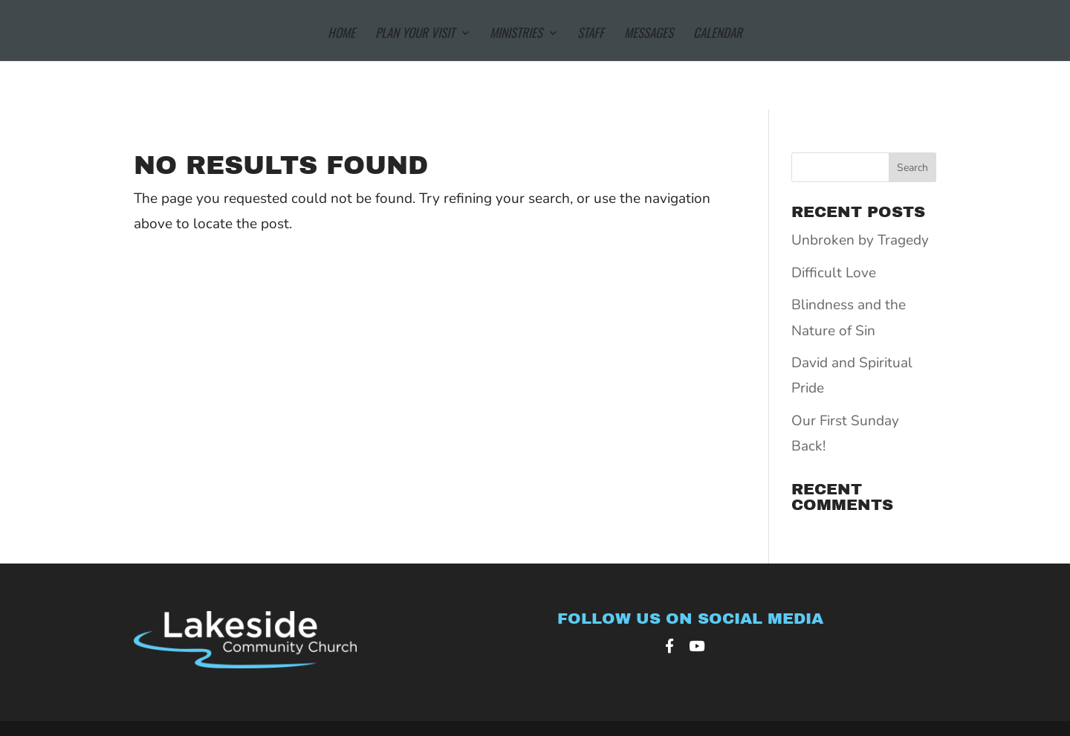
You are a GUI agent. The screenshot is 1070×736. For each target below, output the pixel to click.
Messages (648, 35)
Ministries (516, 35)
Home (341, 35)
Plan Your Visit (415, 35)
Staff (590, 35)
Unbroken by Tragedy (860, 240)
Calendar (717, 35)
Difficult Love (833, 273)
